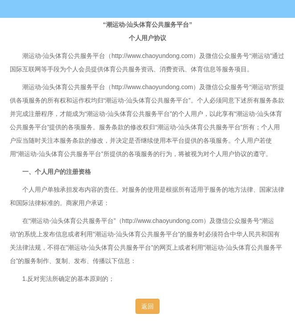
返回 (147, 306)
